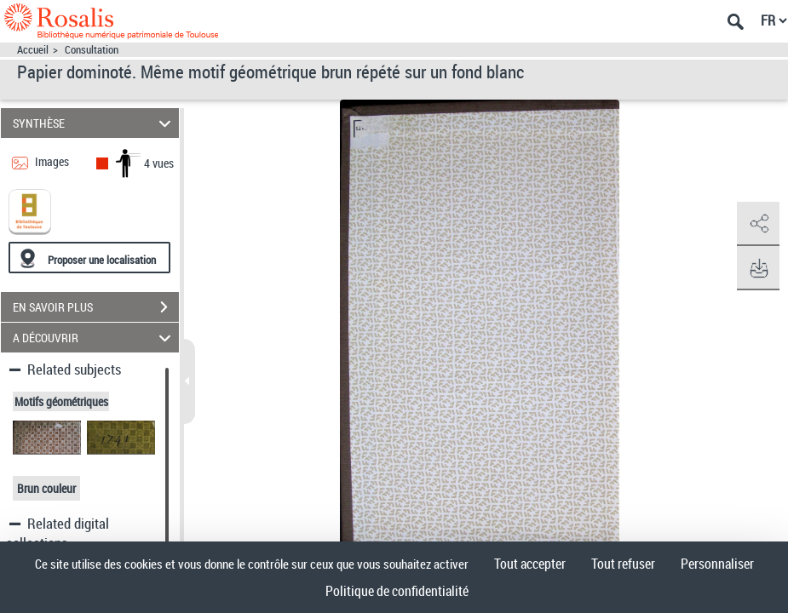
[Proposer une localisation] (89, 257)
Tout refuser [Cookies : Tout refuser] (623, 563)
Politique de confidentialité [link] (397, 590)
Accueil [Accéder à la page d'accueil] (33, 50)
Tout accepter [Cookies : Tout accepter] (530, 563)
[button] (758, 224)
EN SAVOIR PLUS (96, 307)
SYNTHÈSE (94, 123)
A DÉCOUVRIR (94, 337)
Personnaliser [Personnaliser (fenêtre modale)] (717, 563)
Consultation (91, 50)
